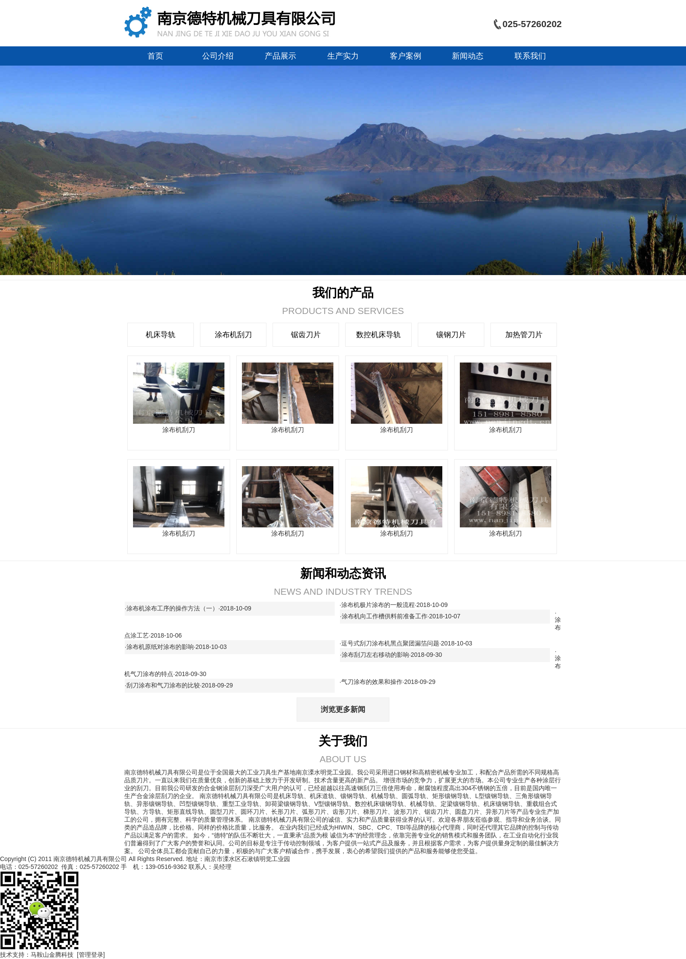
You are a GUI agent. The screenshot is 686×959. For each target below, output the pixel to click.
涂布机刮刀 (233, 335)
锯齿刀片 (306, 335)
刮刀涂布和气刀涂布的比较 (180, 685)
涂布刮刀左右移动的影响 (392, 654)
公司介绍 (218, 56)
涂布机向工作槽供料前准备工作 (402, 616)
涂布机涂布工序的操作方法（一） (190, 608)
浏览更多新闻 (343, 709)
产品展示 (280, 56)
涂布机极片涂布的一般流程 (395, 604)
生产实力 (343, 56)
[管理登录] (91, 954)
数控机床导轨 (378, 335)
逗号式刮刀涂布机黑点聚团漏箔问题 (408, 643)
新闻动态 (467, 56)
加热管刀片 (523, 335)
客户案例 (405, 56)
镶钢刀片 (451, 335)
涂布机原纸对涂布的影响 (177, 646)
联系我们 (530, 56)
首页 (155, 56)
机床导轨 (160, 335)
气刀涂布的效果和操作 (389, 681)
